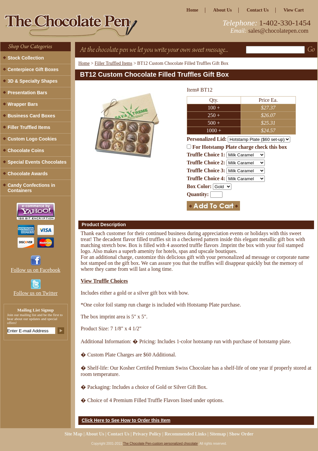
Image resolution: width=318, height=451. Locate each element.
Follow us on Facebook (35, 270)
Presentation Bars (27, 92)
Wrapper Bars (23, 104)
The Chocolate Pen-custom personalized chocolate (160, 443)
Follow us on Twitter (36, 293)
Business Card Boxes (31, 115)
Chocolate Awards (28, 173)
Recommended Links (185, 433)
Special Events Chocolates (37, 162)
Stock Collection (26, 58)
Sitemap (218, 433)
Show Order (241, 433)
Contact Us (258, 10)
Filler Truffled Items (113, 63)
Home (84, 63)
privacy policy (147, 433)
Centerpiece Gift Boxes (33, 69)
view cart (294, 10)
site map (73, 433)
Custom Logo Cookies (32, 139)
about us (222, 10)
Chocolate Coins (26, 150)
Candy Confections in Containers (31, 188)
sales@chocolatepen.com (278, 30)
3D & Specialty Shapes (33, 81)
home (192, 10)
